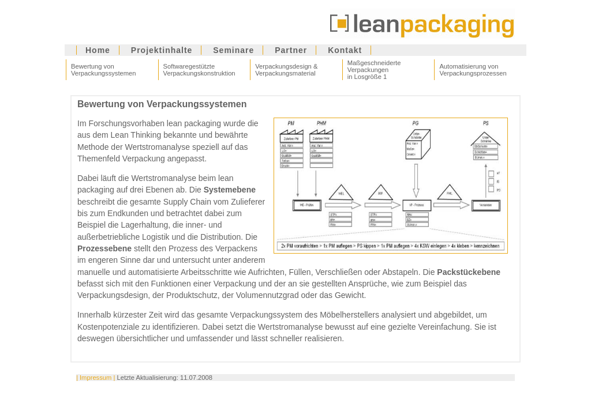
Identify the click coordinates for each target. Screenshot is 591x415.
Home (97, 50)
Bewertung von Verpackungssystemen (103, 70)
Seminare (233, 50)
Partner (291, 50)
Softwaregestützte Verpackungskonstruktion (199, 70)
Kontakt (345, 50)
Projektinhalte (162, 50)
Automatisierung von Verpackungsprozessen (472, 70)
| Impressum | (95, 377)
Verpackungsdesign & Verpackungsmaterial (286, 70)
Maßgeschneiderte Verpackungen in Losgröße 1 (374, 69)
